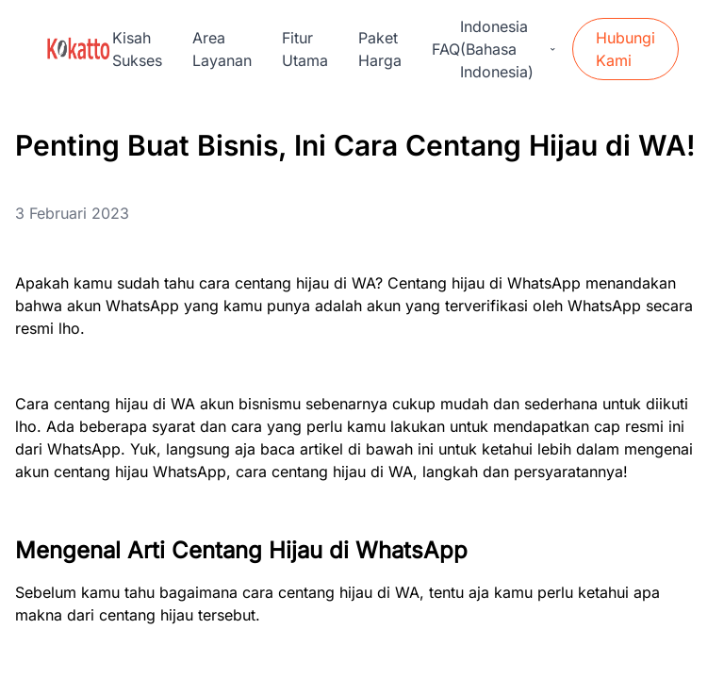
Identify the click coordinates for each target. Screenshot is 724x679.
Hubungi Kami (625, 49)
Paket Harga (380, 49)
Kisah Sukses (137, 49)
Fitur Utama (305, 49)
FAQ (446, 49)
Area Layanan (222, 49)
